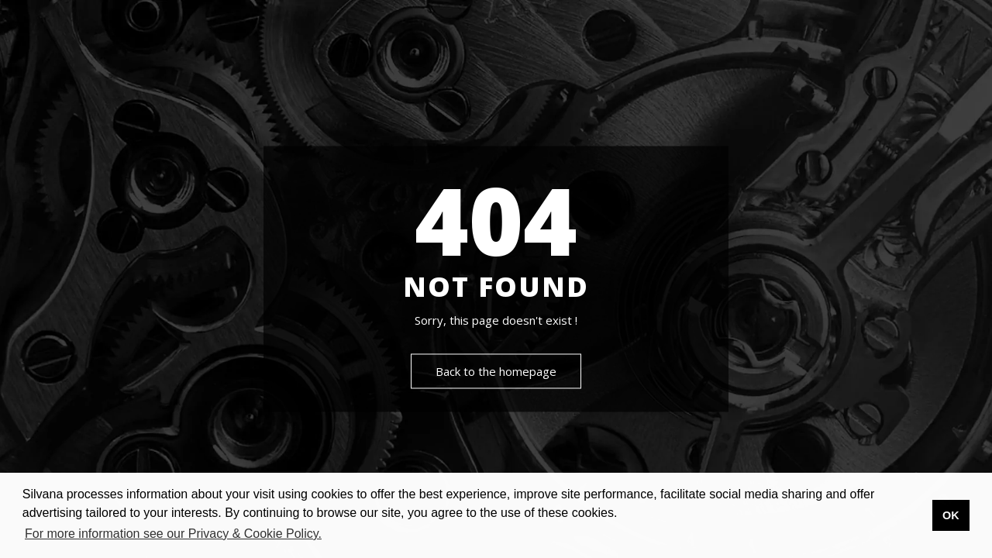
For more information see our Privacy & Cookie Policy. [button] (173, 533)
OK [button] (950, 515)
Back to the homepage (496, 372)
